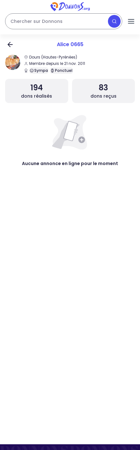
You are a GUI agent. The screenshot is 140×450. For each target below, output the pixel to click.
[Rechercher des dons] (63, 21)
